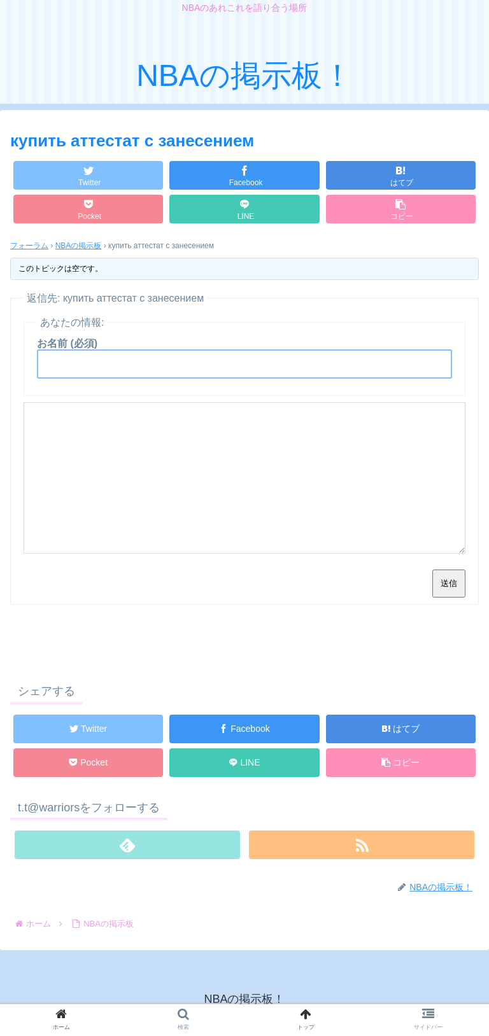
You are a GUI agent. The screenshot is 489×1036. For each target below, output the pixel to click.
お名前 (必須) (67, 343)
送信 (449, 583)
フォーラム (29, 245)
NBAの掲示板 (78, 245)
